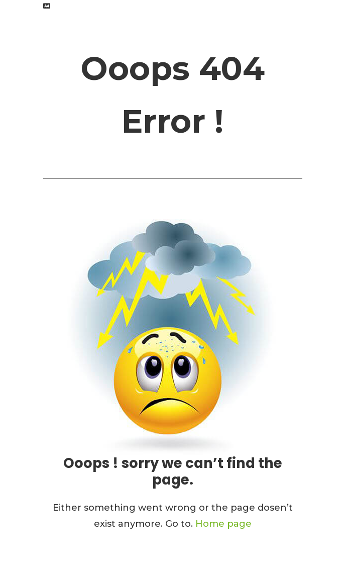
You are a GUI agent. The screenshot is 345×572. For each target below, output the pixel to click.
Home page (223, 523)
